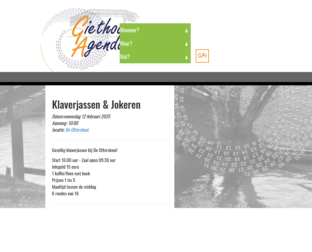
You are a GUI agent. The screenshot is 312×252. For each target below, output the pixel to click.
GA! (202, 55)
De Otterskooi (76, 129)
